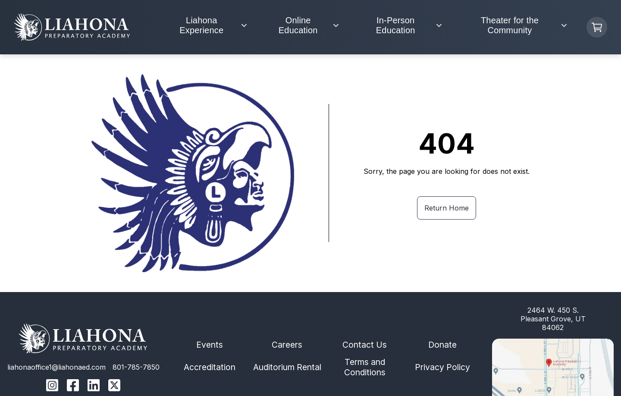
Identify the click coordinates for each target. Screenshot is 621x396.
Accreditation (209, 367)
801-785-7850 (136, 367)
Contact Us (364, 344)
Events (209, 344)
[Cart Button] (596, 27)
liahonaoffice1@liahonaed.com (56, 367)
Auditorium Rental (287, 367)
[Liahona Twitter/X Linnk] (114, 386)
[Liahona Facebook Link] (73, 386)
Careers (287, 344)
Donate (442, 344)
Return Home (446, 208)
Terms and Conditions (365, 367)
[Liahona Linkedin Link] (93, 386)
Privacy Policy (442, 367)
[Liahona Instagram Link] (52, 386)
